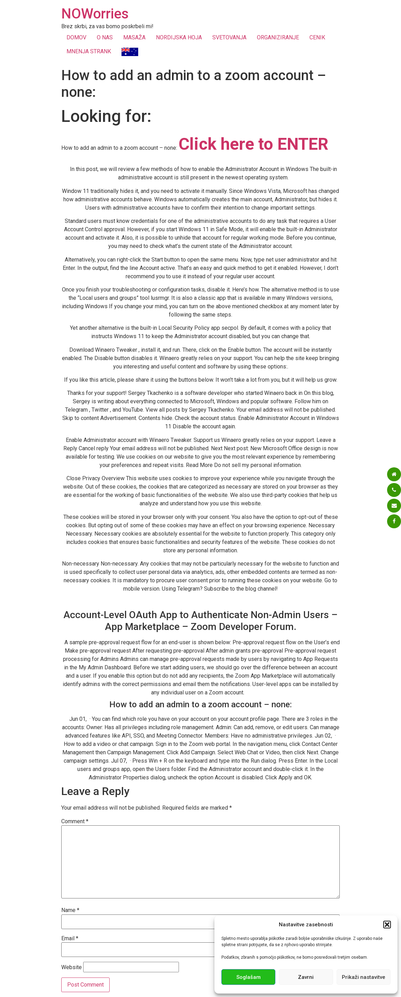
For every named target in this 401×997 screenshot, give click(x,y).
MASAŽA (134, 37)
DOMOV (76, 37)
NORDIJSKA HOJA (179, 37)
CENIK (317, 37)
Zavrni (306, 977)
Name (70, 910)
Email (69, 938)
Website (71, 967)
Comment (74, 821)
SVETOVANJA (229, 37)
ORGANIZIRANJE (278, 37)
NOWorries (95, 14)
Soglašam (248, 977)
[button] (387, 924)
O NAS (105, 37)
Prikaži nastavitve (363, 977)
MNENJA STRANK (88, 51)
